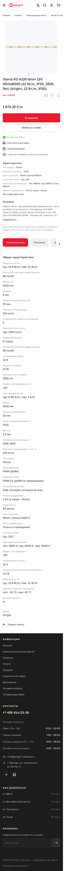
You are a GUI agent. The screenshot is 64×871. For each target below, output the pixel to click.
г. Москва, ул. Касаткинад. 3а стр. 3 (22, 764)
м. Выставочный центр (16, 801)
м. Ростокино (11, 809)
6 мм (6, 294)
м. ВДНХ (8, 793)
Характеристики (15, 242)
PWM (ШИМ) (11, 471)
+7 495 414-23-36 (16, 712)
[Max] (14, 774)
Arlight (7, 614)
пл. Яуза (8, 816)
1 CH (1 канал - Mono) (36, 190)
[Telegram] (6, 774)
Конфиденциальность (16, 865)
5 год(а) (8, 341)
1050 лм (8, 378)
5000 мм (8, 285)
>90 (5, 387)
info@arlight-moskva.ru (21, 756)
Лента (19, 167)
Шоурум (8, 669)
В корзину (31, 117)
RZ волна (8, 508)
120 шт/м (8, 452)
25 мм (6, 304)
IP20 (5, 424)
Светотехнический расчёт (19, 651)
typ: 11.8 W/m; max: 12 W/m (20, 266)
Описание (39, 242)
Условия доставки (13, 694)
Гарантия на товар (14, 676)
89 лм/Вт (8, 350)
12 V (5, 564)
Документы (9, 682)
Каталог (7, 645)
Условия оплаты (12, 688)
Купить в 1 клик (31, 127)
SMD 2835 (9, 443)
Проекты (8, 657)
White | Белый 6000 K (31, 175)
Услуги (7, 663)
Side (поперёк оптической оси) (23, 490)
